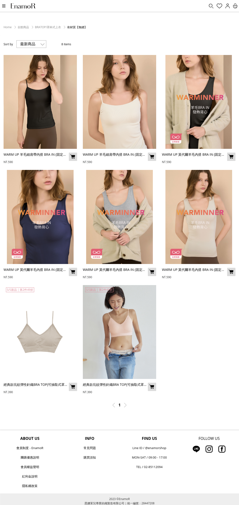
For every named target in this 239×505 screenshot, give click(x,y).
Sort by (8, 44)
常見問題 (90, 448)
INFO (89, 438)
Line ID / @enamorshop (149, 448)
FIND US (149, 438)
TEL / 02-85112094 (149, 467)
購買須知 (90, 457)
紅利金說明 (29, 476)
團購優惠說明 (30, 457)
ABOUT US (29, 438)
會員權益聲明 (30, 467)
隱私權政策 (29, 486)
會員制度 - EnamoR (29, 448)
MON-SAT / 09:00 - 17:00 (149, 457)
